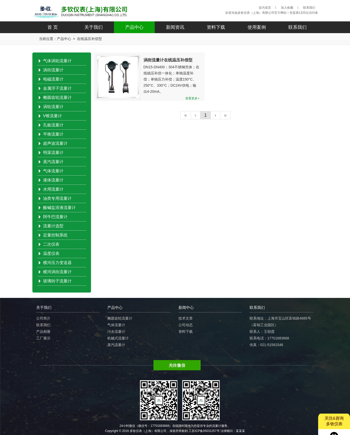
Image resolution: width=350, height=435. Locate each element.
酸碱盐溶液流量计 (59, 207)
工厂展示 (43, 338)
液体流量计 (53, 180)
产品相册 (43, 331)
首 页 (52, 27)
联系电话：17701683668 (269, 338)
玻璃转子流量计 (57, 281)
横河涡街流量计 (57, 272)
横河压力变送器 (57, 262)
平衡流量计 (53, 134)
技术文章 (185, 318)
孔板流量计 (53, 125)
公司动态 (185, 325)
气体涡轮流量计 (57, 61)
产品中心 (134, 27)
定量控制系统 (55, 235)
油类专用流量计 (57, 198)
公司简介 (43, 318)
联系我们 (309, 7)
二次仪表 (51, 244)
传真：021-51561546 (266, 345)
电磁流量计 (53, 79)
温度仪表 (51, 253)
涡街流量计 (53, 70)
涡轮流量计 (53, 106)
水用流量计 (53, 189)
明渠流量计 (53, 152)
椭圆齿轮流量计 (57, 97)
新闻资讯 (175, 27)
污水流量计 (116, 331)
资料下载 (216, 27)
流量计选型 (53, 226)
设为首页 (265, 7)
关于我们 (93, 27)
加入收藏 (287, 7)
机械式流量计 (118, 338)
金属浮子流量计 (57, 88)
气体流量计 (53, 171)
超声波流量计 (55, 143)
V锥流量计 (52, 116)
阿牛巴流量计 (55, 217)
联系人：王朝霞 (262, 331)
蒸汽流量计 (53, 162)
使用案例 (257, 27)
